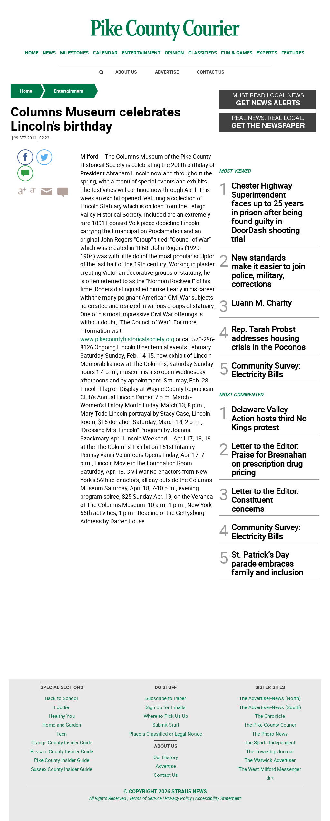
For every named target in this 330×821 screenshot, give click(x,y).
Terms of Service (145, 798)
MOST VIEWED (235, 170)
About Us (126, 72)
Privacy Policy (178, 798)
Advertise (167, 72)
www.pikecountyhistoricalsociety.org (127, 339)
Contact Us (210, 72)
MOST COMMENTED (241, 394)
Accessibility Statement (218, 798)
